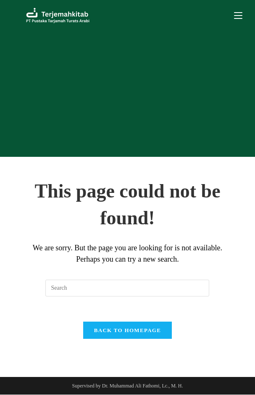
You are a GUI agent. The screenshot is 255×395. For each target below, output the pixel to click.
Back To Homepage (127, 330)
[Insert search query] (127, 288)
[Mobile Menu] (238, 15)
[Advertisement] (127, 94)
